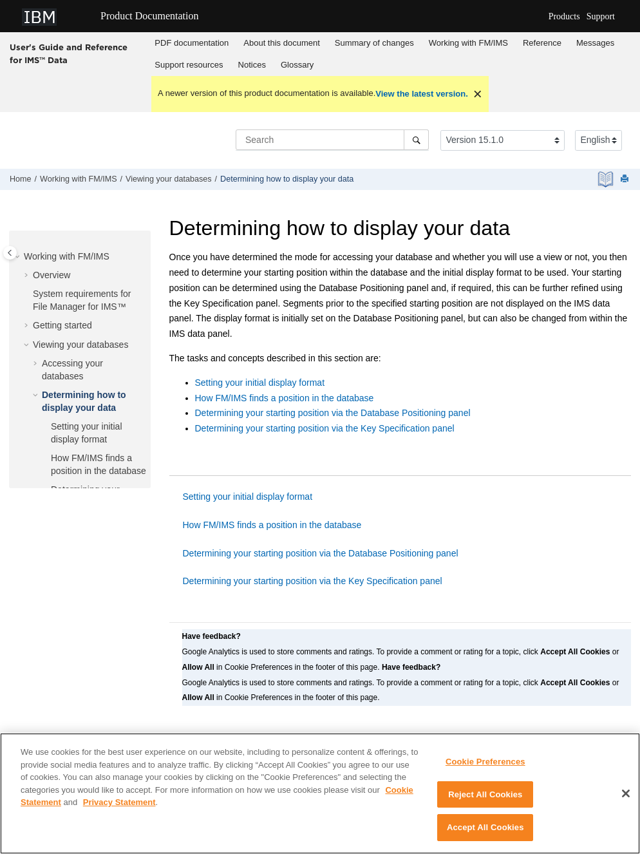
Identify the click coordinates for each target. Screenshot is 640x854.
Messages (595, 43)
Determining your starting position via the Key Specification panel (325, 428)
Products (564, 16)
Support (601, 16)
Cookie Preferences (485, 767)
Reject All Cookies (485, 800)
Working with (468, 43)
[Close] (626, 799)
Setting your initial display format (260, 382)
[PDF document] (607, 179)
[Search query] (332, 139)
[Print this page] (625, 179)
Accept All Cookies (485, 834)
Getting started (62, 325)
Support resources (189, 65)
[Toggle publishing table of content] (10, 253)
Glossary (297, 65)
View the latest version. (421, 94)
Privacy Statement (119, 808)
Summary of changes (374, 43)
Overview (51, 275)
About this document (281, 43)
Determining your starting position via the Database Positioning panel (333, 413)
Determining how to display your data (286, 179)
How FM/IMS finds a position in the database (284, 398)
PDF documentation (192, 43)
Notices (252, 65)
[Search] (416, 139)
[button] (19, 257)
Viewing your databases (169, 179)
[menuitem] (191, 43)
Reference (542, 43)
